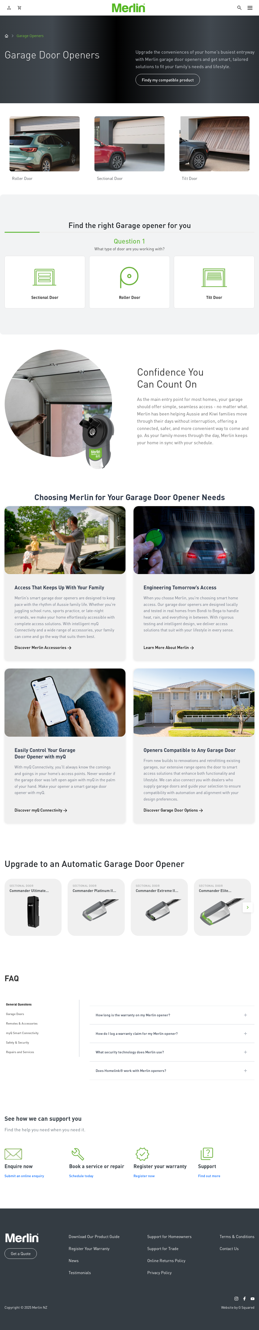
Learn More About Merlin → (169, 647)
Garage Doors (15, 1014)
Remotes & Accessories (22, 1023)
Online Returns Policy (166, 1260)
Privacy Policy (159, 1272)
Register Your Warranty (89, 1248)
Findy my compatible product (168, 79)
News (74, 1260)
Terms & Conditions (237, 1236)
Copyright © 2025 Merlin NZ (26, 1307)
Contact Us (229, 1248)
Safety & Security (17, 1042)
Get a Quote (21, 1253)
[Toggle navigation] (250, 8)
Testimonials (80, 1272)
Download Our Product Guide (94, 1236)
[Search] (239, 8)
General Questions (19, 1004)
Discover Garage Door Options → (173, 810)
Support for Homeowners (169, 1236)
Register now (144, 1175)
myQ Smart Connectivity (22, 1033)
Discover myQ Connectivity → (41, 810)
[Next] (247, 907)
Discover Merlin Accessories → (43, 647)
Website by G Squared (237, 1307)
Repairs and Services (20, 1052)
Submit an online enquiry (24, 1175)
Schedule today (81, 1175)
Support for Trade (162, 1248)
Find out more (209, 1175)
